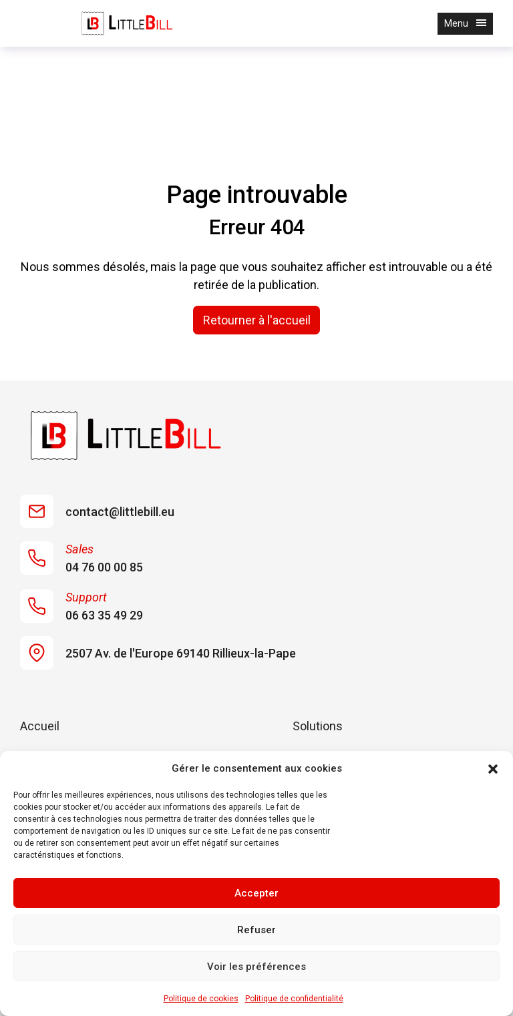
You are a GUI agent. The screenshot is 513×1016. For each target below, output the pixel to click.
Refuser (256, 930)
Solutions (318, 726)
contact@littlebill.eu (97, 511)
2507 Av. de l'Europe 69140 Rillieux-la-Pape (158, 653)
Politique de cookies (201, 998)
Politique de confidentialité (294, 998)
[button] (493, 768)
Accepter (256, 893)
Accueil (39, 726)
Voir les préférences (256, 967)
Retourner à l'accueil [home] (257, 320)
